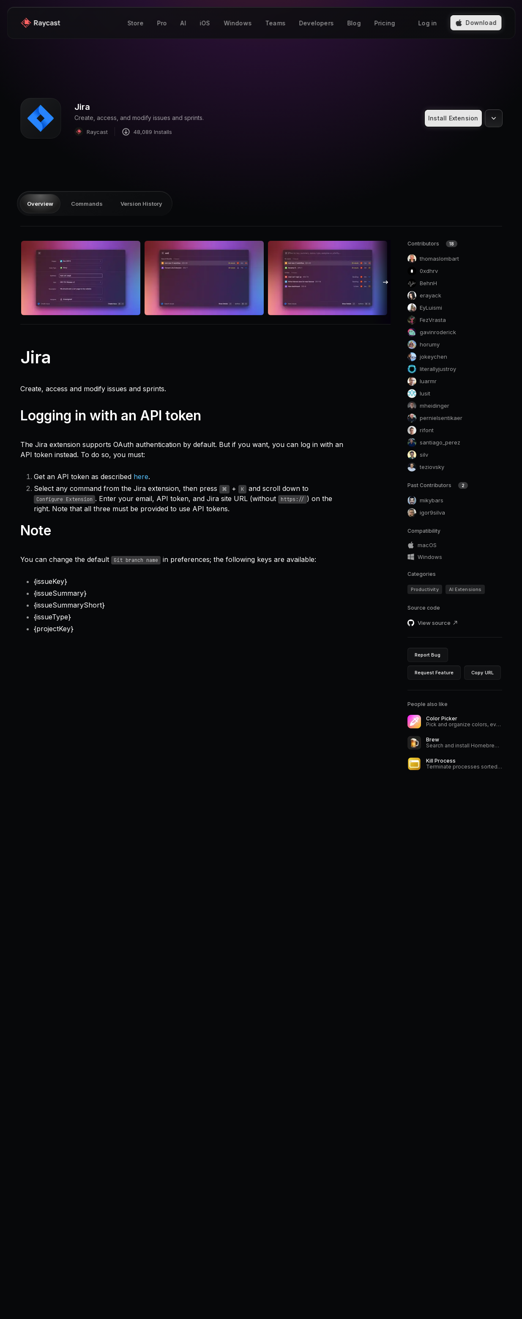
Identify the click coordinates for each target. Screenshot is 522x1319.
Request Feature (434, 673)
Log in (427, 23)
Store (135, 23)
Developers (316, 23)
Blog (354, 23)
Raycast (91, 131)
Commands (87, 203)
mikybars (425, 500)
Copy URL (482, 673)
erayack (424, 295)
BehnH (422, 283)
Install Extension (453, 118)
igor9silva (426, 512)
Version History (141, 203)
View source (438, 622)
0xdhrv (422, 271)
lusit (418, 393)
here (141, 476)
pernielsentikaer (434, 418)
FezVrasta (426, 320)
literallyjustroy (431, 369)
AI (183, 23)
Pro (162, 23)
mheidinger (428, 405)
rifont (420, 430)
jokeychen (427, 356)
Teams (275, 23)
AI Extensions (465, 589)
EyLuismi (424, 307)
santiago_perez (433, 442)
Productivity (425, 589)
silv (417, 454)
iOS (205, 23)
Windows (237, 23)
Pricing (384, 23)
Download (475, 22)
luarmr (422, 381)
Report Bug (428, 655)
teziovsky (425, 467)
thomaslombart (433, 258)
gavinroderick (431, 332)
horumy (423, 344)
